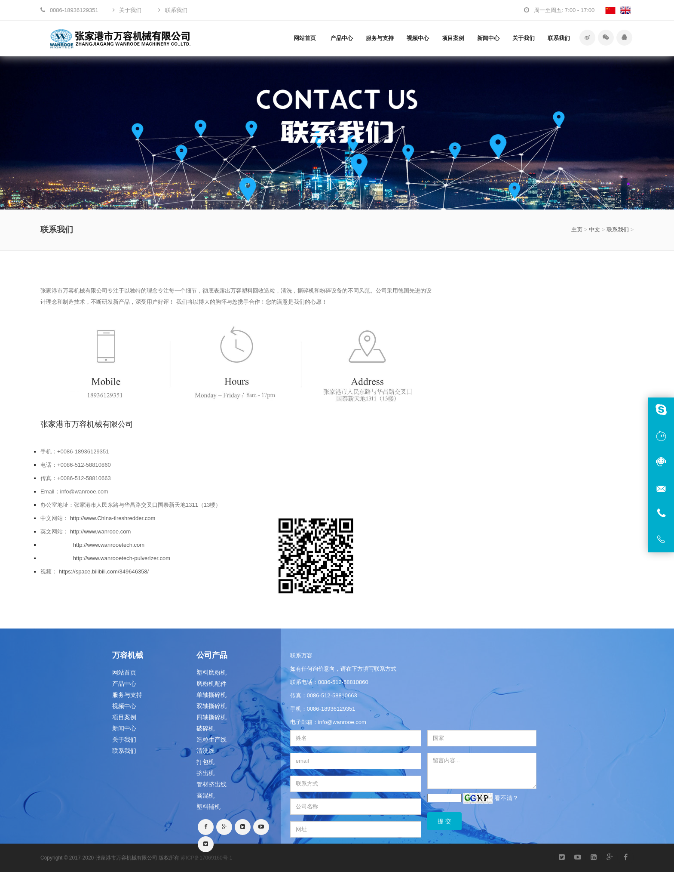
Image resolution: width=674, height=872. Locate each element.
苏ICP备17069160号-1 (206, 858)
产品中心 (342, 38)
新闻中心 (488, 38)
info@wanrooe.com (342, 722)
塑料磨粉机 (211, 672)
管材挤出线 (211, 784)
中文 (594, 229)
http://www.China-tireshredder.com (113, 518)
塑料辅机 (208, 806)
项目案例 (453, 38)
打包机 (205, 761)
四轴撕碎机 (211, 717)
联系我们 (559, 38)
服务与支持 (380, 38)
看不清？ (506, 798)
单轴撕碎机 (211, 694)
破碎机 (205, 728)
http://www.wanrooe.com (100, 531)
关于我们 (523, 38)
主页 (576, 229)
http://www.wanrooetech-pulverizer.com (121, 558)
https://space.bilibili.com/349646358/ (104, 571)
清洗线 (205, 750)
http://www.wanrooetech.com (108, 545)
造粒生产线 (211, 739)
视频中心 (418, 38)
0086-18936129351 (331, 709)
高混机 (205, 795)
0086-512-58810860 (343, 682)
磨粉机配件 (211, 683)
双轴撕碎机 (211, 706)
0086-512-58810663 (332, 695)
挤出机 (205, 773)
